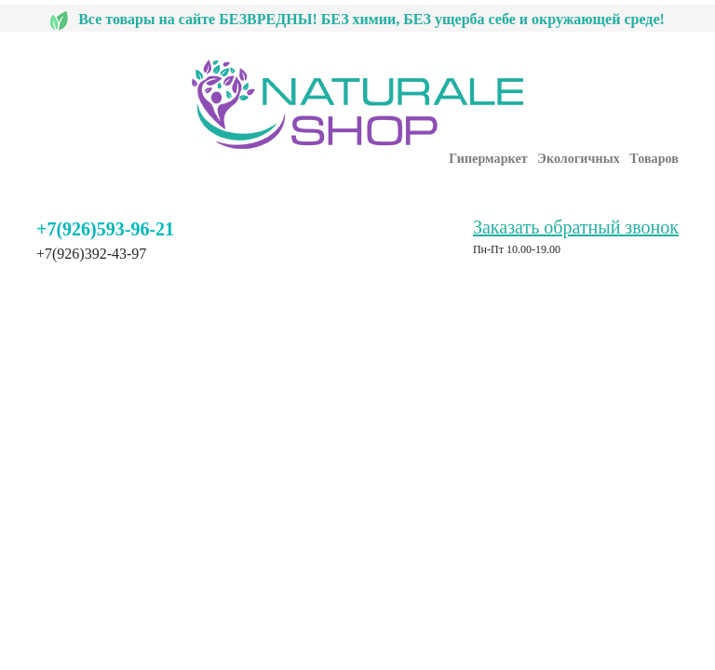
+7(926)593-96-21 (105, 229)
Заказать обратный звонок (576, 227)
